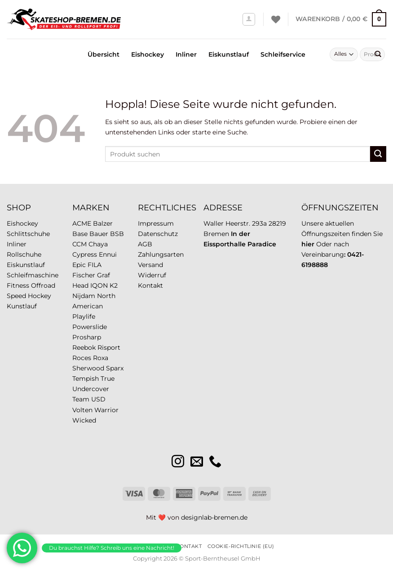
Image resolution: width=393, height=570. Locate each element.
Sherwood (88, 368)
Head (80, 285)
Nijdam (83, 296)
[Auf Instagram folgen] (178, 462)
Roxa (100, 358)
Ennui (108, 254)
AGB (145, 244)
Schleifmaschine (32, 275)
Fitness (18, 285)
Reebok (84, 347)
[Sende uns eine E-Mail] (196, 462)
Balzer (103, 223)
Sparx (115, 368)
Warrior (106, 410)
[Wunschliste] (275, 19)
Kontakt (150, 285)
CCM (79, 244)
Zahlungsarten (161, 254)
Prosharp (86, 337)
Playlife (83, 316)
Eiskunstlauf (228, 54)
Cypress (84, 254)
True (108, 378)
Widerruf (152, 275)
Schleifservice (283, 54)
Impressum (156, 223)
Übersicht (103, 54)
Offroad (43, 285)
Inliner (186, 54)
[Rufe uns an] (215, 462)
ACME (81, 223)
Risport (108, 347)
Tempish (85, 378)
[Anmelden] (249, 19)
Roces (81, 358)
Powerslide (89, 327)
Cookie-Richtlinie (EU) (241, 546)
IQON (99, 285)
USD (98, 399)
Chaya (98, 244)
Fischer (83, 275)
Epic (79, 265)
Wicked (84, 420)
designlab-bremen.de (214, 517)
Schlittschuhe (28, 234)
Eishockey (147, 54)
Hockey (39, 296)
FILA (95, 265)
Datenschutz (158, 234)
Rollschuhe (24, 254)
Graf (103, 275)
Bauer (98, 234)
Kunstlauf (22, 306)
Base (80, 234)
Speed (16, 296)
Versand (150, 265)
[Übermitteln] (377, 54)
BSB (117, 234)
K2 (114, 285)
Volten (82, 410)
